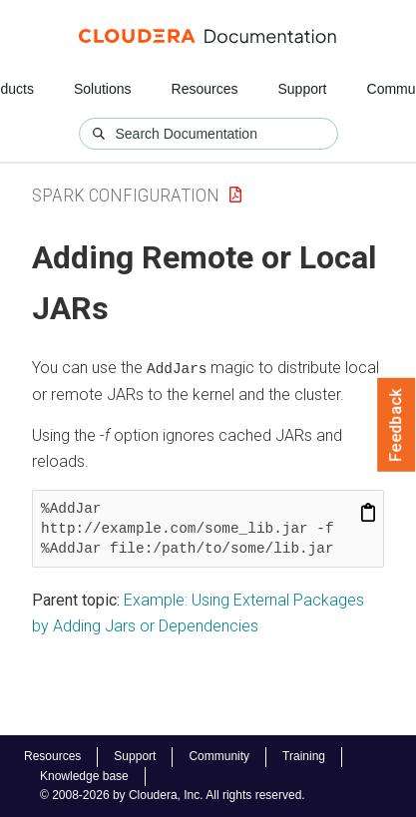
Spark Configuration (125, 195)
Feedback (396, 425)
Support (301, 89)
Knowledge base (84, 776)
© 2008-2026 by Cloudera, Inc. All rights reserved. (172, 795)
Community (219, 756)
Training (303, 756)
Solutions (103, 89)
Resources (205, 89)
